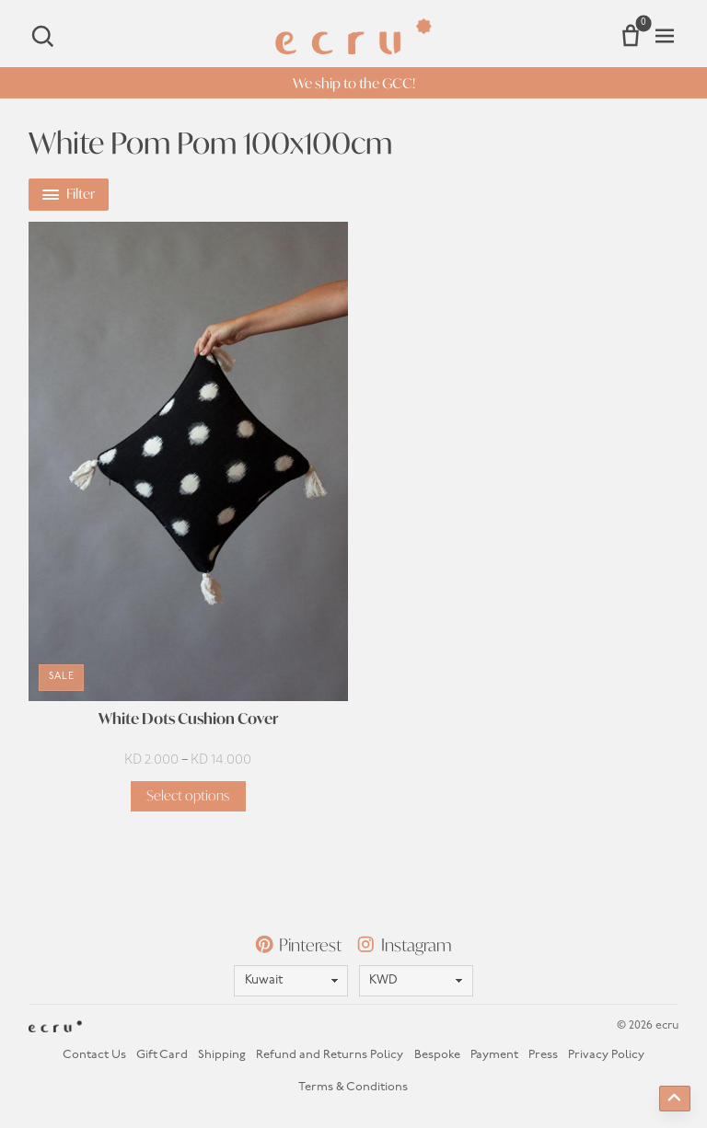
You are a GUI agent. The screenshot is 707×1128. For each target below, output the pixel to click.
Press (543, 1055)
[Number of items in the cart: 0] (630, 36)
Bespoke (437, 1055)
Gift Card (162, 1055)
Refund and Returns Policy (329, 1055)
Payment (494, 1055)
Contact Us (94, 1055)
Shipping (222, 1055)
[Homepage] (353, 36)
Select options (187, 795)
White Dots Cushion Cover (188, 719)
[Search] (42, 36)
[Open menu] (664, 36)
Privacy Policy (606, 1055)
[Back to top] (674, 1098)
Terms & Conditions (353, 1087)
